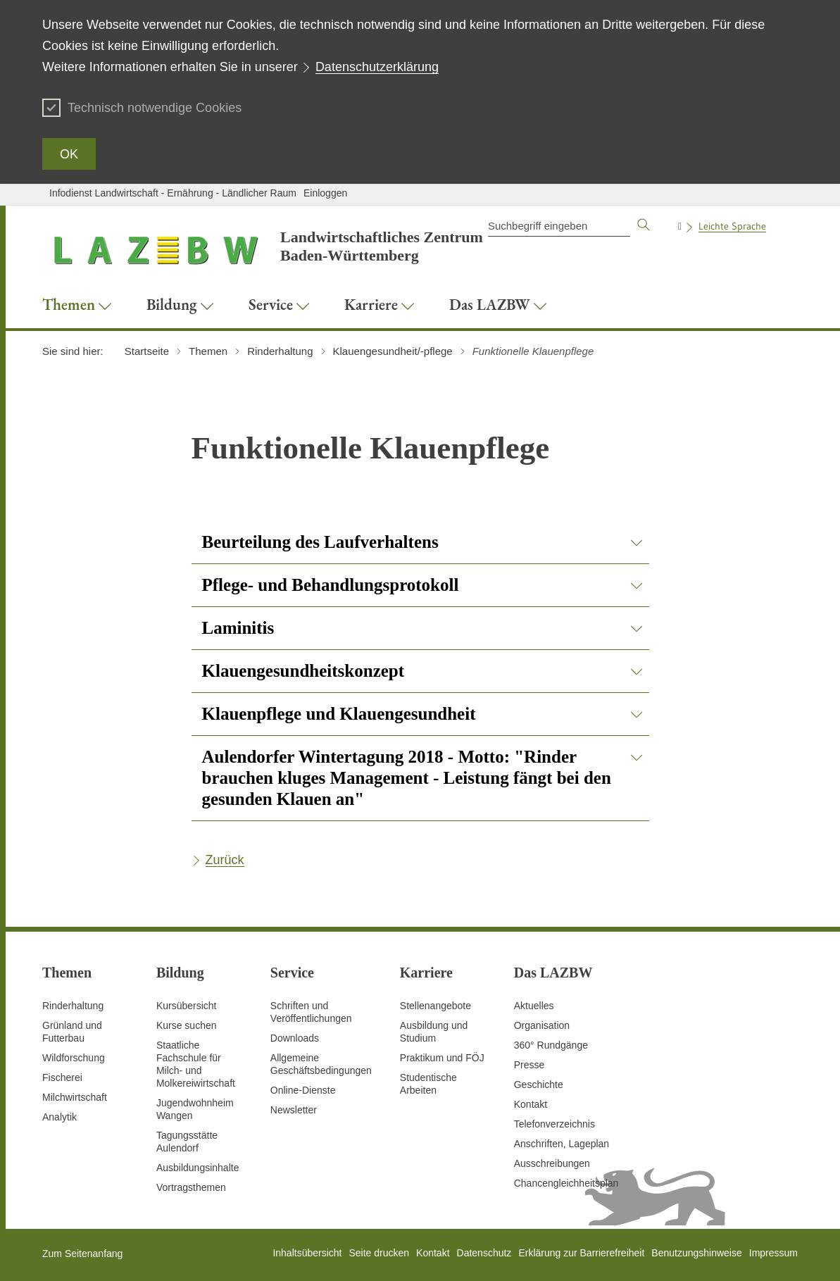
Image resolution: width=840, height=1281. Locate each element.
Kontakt (530, 1104)
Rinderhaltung (73, 1005)
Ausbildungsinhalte (197, 1167)
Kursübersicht (186, 1005)
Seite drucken (379, 1252)
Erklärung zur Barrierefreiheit (581, 1252)
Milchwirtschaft (74, 1097)
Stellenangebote (435, 1005)
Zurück (225, 860)
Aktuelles (534, 1005)
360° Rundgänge (551, 1045)
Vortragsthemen (191, 1187)
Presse (529, 1064)
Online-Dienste (303, 1090)
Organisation (542, 1025)
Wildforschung (73, 1057)
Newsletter (293, 1110)
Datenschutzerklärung (377, 67)
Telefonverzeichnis (554, 1124)
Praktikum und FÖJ (442, 1057)
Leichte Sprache (732, 226)
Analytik (59, 1117)
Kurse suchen (186, 1025)
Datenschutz (484, 1252)
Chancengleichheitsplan (566, 1183)
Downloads (294, 1038)
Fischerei (62, 1077)
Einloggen (325, 193)
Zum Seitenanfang (82, 1253)
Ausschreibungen (552, 1163)
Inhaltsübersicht (306, 1252)
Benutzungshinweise (696, 1252)
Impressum (773, 1252)
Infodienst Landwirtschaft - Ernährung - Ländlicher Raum (172, 193)
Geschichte (538, 1084)
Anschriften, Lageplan (561, 1143)
